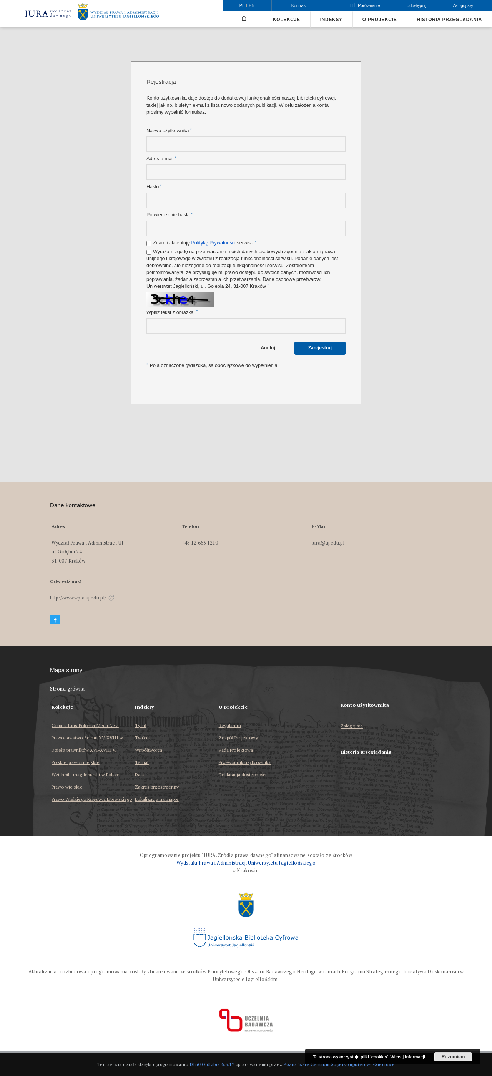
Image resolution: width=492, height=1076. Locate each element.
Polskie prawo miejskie (76, 762)
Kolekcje (286, 19)
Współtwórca (148, 750)
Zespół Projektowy (238, 738)
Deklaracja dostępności (243, 774)
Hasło (153, 186)
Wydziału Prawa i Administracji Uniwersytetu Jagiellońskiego (246, 863)
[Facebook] (55, 620)
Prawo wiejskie (67, 787)
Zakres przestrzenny (157, 787)
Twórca (143, 738)
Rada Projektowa (236, 750)
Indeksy (331, 19)
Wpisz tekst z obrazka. (172, 312)
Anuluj (268, 347)
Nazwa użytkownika (169, 130)
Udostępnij (416, 5)
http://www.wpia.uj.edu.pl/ (82, 597)
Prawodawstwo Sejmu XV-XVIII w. (88, 738)
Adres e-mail (161, 158)
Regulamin (230, 725)
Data (139, 774)
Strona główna (67, 689)
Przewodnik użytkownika (245, 762)
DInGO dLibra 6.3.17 (212, 1064)
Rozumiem (453, 1056)
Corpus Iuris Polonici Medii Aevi (85, 725)
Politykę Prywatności (213, 243)
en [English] (252, 5)
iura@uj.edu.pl (328, 543)
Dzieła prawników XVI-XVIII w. (85, 750)
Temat (142, 762)
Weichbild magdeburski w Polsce (86, 774)
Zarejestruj (320, 347)
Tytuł (140, 725)
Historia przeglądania (449, 19)
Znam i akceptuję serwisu (204, 243)
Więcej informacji (408, 1056)
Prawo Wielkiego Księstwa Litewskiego (92, 799)
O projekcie (379, 19)
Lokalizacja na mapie (156, 799)
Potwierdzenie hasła (169, 215)
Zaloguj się (352, 726)
